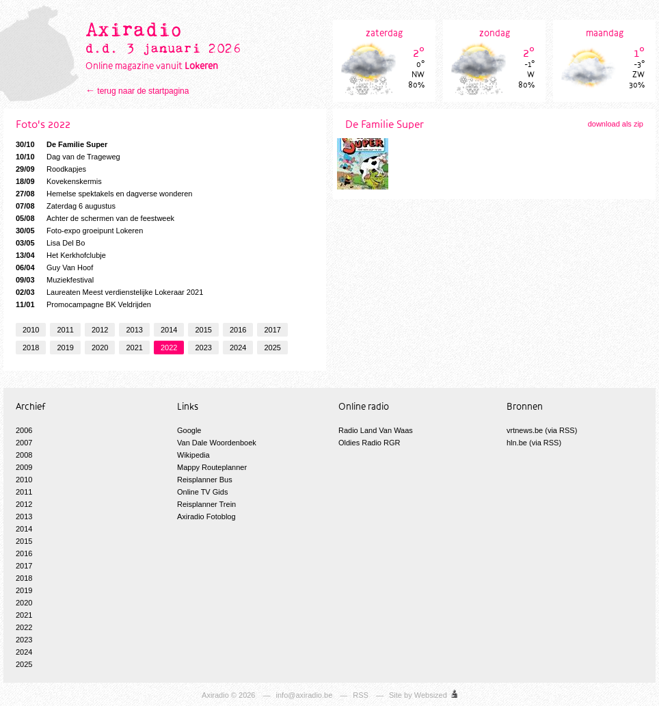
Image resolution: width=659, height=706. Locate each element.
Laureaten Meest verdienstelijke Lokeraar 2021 (109, 292)
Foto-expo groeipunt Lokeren (79, 230)
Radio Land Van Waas (375, 430)
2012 (100, 330)
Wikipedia (193, 455)
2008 (24, 455)
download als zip (615, 124)
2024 (238, 347)
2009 (24, 467)
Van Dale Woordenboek (216, 443)
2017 (272, 330)
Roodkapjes (51, 169)
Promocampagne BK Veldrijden (83, 304)
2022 (169, 347)
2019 (65, 347)
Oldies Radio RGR (369, 443)
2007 (24, 443)
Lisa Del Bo (50, 243)
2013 (134, 330)
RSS (360, 695)
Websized (430, 695)
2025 (272, 347)
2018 (31, 347)
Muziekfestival (55, 280)
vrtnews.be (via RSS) (542, 430)
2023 (203, 347)
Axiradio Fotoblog (206, 516)
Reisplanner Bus (204, 479)
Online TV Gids (202, 492)
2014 (169, 330)
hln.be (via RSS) (534, 443)
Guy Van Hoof (54, 267)
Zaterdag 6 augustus (66, 206)
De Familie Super (61, 144)
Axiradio (215, 695)
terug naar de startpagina (143, 91)
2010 (31, 330)
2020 (100, 347)
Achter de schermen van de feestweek (95, 218)
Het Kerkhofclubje (61, 255)
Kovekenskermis (59, 181)
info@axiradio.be (304, 695)
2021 (134, 347)
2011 (65, 330)
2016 (238, 330)
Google (189, 430)
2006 (24, 430)
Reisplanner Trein (206, 504)
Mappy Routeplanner (212, 467)
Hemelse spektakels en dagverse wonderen (104, 193)
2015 (203, 330)
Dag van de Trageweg (68, 157)
